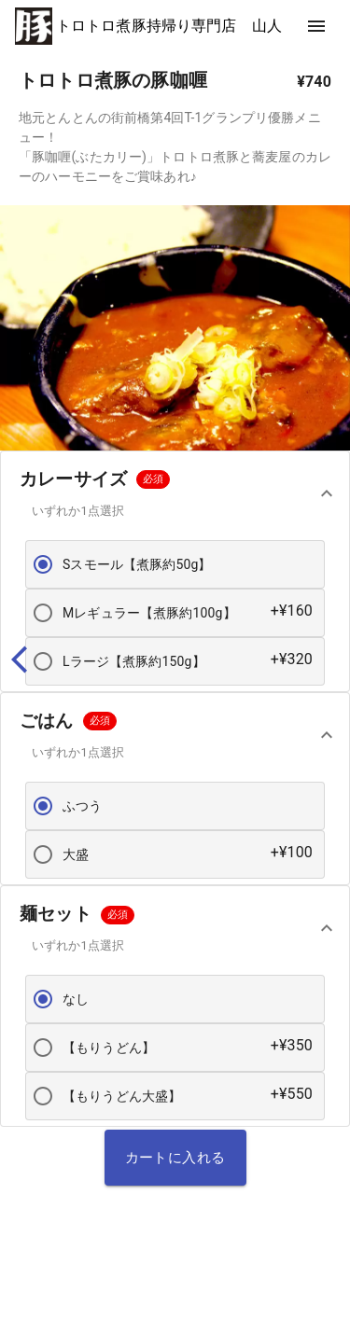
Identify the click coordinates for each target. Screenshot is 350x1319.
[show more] (316, 26)
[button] (175, 493)
